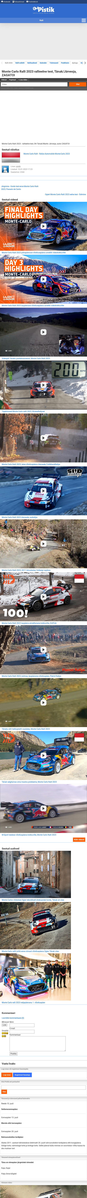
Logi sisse (7, 1075)
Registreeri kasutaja (22, 1075)
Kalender (43, 63)
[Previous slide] (2, 63)
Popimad (12, 80)
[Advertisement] (43, 41)
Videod (4, 80)
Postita (13, 1054)
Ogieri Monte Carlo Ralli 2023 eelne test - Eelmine (65, 194)
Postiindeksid (32, 2)
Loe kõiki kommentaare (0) (13, 1018)
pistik (18, 166)
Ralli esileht (19, 63)
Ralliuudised (32, 63)
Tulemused (54, 63)
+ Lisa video (22, 80)
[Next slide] (85, 63)
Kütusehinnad (18, 2)
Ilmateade (5, 2)
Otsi (77, 84)
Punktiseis (65, 63)
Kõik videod (79, 839)
